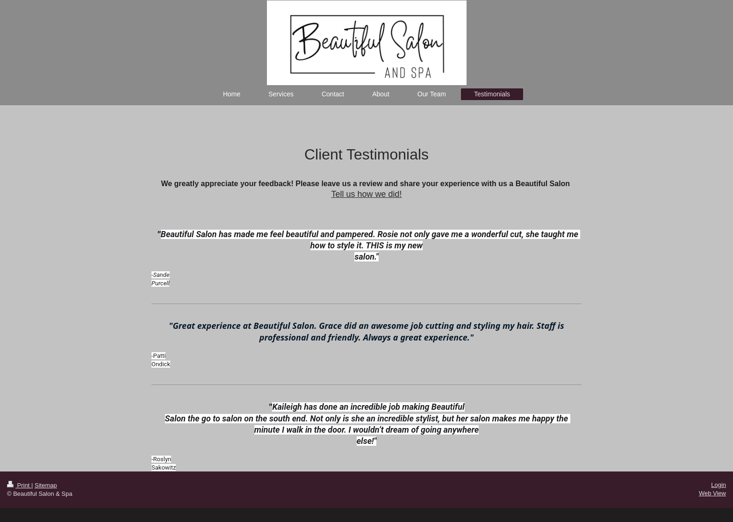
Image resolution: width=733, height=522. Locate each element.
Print (19, 485)
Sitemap (46, 485)
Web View (712, 493)
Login (718, 484)
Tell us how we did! (366, 194)
